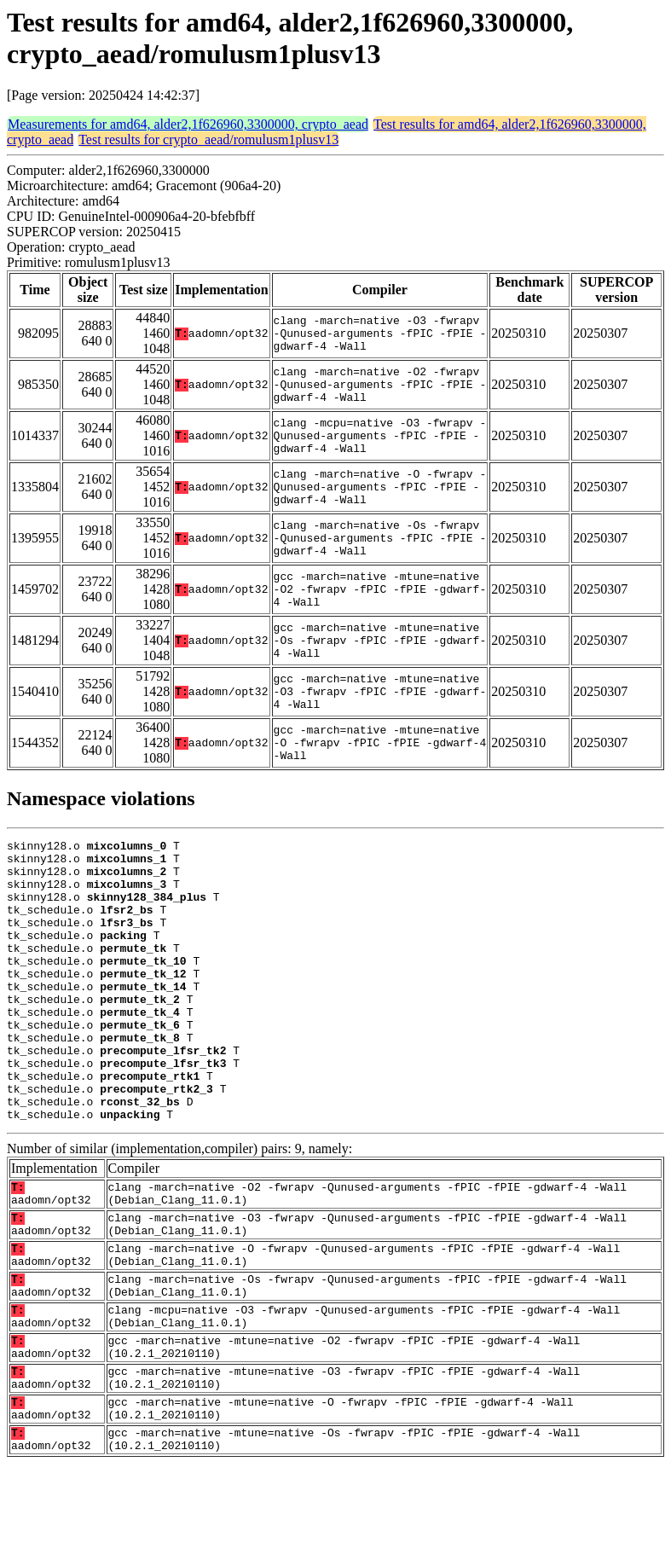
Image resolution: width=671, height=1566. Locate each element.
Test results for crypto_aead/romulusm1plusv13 (208, 139)
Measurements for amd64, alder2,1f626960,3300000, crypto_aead (188, 124)
